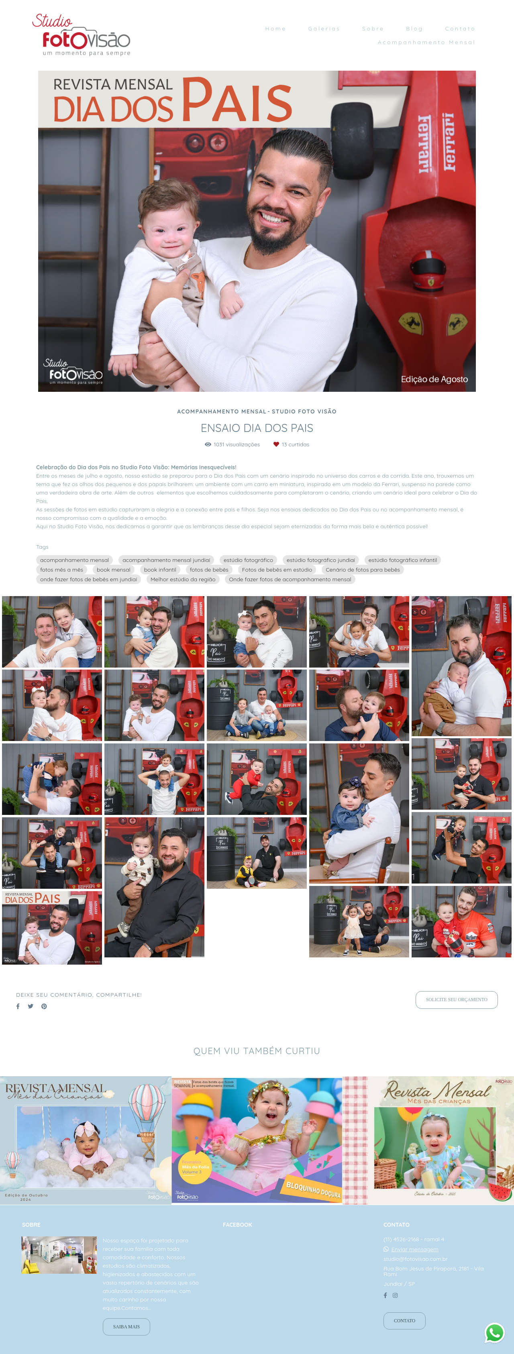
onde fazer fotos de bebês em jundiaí (88, 579)
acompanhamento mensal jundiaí (166, 560)
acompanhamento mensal (74, 560)
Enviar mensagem (415, 1249)
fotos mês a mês (61, 569)
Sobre (373, 28)
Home (275, 28)
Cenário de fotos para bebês (363, 569)
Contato (460, 28)
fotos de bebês (209, 569)
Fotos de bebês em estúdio (277, 569)
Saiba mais (126, 1327)
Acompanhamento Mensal (427, 42)
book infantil (160, 569)
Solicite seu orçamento (456, 999)
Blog (414, 28)
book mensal (114, 569)
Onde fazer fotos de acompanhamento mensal (290, 579)
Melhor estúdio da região (183, 579)
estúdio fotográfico (248, 560)
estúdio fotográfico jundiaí (321, 560)
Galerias (324, 28)
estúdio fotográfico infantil (403, 560)
